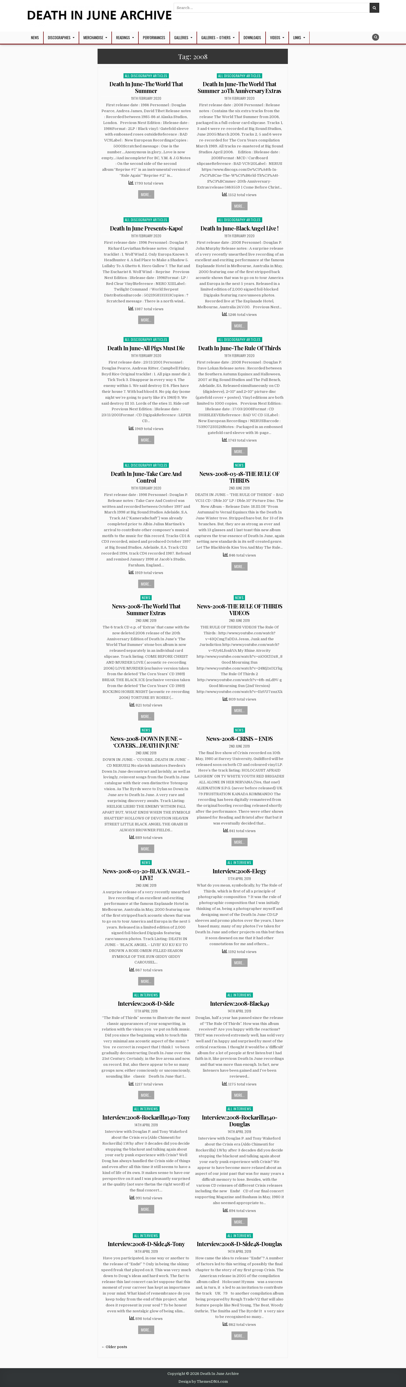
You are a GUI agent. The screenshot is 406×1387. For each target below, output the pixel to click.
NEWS (35, 37)
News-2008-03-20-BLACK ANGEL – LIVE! (146, 874)
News (239, 465)
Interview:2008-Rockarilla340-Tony (146, 1117)
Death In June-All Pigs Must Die (146, 348)
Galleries (181, 37)
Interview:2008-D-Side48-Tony (146, 1244)
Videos (275, 37)
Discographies (59, 37)
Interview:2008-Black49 (239, 1003)
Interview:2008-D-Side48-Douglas (239, 1244)
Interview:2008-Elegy (239, 871)
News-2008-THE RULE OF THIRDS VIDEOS (239, 609)
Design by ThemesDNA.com (203, 1382)
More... (146, 194)
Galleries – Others (216, 37)
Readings (123, 37)
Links (297, 37)
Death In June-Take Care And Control (146, 477)
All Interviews (239, 862)
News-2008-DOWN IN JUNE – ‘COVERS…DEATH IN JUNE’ (146, 742)
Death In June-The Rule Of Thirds (239, 348)
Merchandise (93, 37)
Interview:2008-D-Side (146, 1003)
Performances (154, 37)
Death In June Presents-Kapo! (146, 228)
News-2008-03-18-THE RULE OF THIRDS (239, 477)
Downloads (252, 37)
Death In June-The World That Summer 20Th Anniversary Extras (239, 87)
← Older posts (114, 1347)
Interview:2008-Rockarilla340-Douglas (239, 1120)
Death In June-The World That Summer (146, 87)
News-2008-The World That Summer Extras (146, 609)
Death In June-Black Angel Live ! (239, 228)
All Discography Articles (146, 75)
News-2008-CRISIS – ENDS (239, 738)
